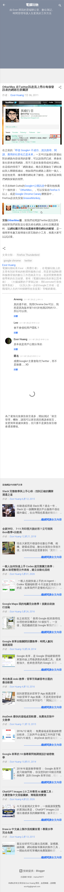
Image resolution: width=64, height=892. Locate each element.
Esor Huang (20, 339)
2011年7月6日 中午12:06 (38, 339)
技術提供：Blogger (32, 870)
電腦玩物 (32, 5)
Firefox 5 (55, 189)
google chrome (12, 260)
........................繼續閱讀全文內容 (43, 519)
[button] (60, 88)
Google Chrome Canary (28, 193)
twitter (28, 260)
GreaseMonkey (31, 198)
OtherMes (26, 189)
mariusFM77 (39, 877)
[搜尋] (60, 5)
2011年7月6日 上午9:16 (33, 299)
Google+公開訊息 (34, 185)
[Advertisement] (32, 49)
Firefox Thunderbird (28, 254)
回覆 (16, 316)
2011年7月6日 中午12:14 (30, 356)
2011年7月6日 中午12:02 (29, 323)
